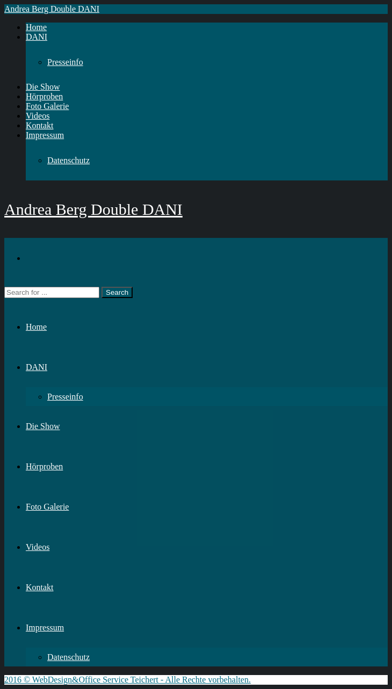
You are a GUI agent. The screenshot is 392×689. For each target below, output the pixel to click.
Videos (37, 115)
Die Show (43, 86)
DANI (36, 36)
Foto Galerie (47, 106)
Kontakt (40, 125)
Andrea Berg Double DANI (51, 8)
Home (36, 27)
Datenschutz (68, 160)
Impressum (45, 135)
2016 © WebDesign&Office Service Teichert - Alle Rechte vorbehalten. (127, 679)
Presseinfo (65, 62)
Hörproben (44, 96)
